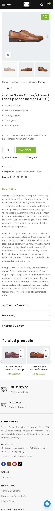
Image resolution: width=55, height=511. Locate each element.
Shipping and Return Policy (14, 496)
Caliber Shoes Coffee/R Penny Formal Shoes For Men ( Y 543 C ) (38, 371)
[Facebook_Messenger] (47, 503)
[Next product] (11, 88)
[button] (5, 36)
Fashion (14, 81)
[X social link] (14, 177)
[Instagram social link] (9, 464)
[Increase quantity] (13, 150)
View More (6, 477)
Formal (42, 81)
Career (5, 472)
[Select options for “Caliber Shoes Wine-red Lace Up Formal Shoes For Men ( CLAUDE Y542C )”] (21, 356)
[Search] (42, 5)
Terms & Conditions (10, 490)
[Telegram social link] (26, 177)
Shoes (32, 81)
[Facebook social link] (10, 177)
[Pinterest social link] (18, 177)
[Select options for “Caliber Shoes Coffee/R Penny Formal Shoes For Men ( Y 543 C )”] (46, 356)
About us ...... (7, 444)
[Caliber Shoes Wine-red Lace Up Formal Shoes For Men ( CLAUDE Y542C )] (14, 355)
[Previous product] (4, 88)
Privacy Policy (7, 501)
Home (5, 81)
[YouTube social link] (14, 464)
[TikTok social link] (20, 464)
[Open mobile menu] (7, 5)
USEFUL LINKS (8, 485)
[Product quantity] (8, 150)
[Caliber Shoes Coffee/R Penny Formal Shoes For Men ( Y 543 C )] (39, 355)
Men (24, 81)
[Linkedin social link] (22, 177)
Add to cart (26, 150)
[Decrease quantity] (4, 150)
